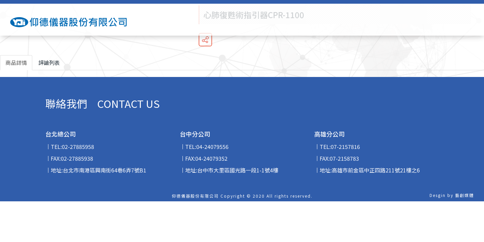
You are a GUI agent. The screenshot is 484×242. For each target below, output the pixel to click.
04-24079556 (212, 147)
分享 (205, 39)
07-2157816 (345, 147)
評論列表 (49, 62)
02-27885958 (78, 147)
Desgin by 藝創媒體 (452, 195)
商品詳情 (16, 62)
